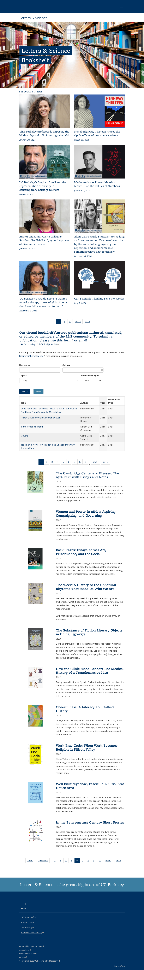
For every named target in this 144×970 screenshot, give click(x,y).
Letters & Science (33, 18)
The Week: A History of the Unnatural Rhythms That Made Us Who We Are (86, 587)
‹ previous (44, 861)
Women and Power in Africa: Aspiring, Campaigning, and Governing (86, 513)
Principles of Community (32, 932)
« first (31, 861)
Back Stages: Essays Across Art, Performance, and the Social (81, 552)
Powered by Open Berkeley (31, 946)
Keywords (24, 364)
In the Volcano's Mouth (32, 426)
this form (65, 340)
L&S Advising (27, 927)
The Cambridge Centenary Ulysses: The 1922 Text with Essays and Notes (87, 475)
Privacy (23, 957)
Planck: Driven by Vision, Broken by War (40, 417)
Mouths (24, 435)
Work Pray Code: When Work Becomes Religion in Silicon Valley (87, 747)
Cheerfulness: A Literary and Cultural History (85, 709)
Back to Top (119, 966)
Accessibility (25, 950)
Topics (23, 375)
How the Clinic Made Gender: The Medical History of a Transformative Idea (90, 670)
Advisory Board (27, 922)
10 (101, 861)
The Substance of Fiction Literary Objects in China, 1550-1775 (89, 632)
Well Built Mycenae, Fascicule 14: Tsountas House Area (90, 786)
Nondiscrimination (27, 953)
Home (23, 908)
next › (79, 322)
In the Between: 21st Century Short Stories (90, 822)
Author (66, 364)
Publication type (90, 375)
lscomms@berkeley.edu (39, 344)
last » (88, 322)
